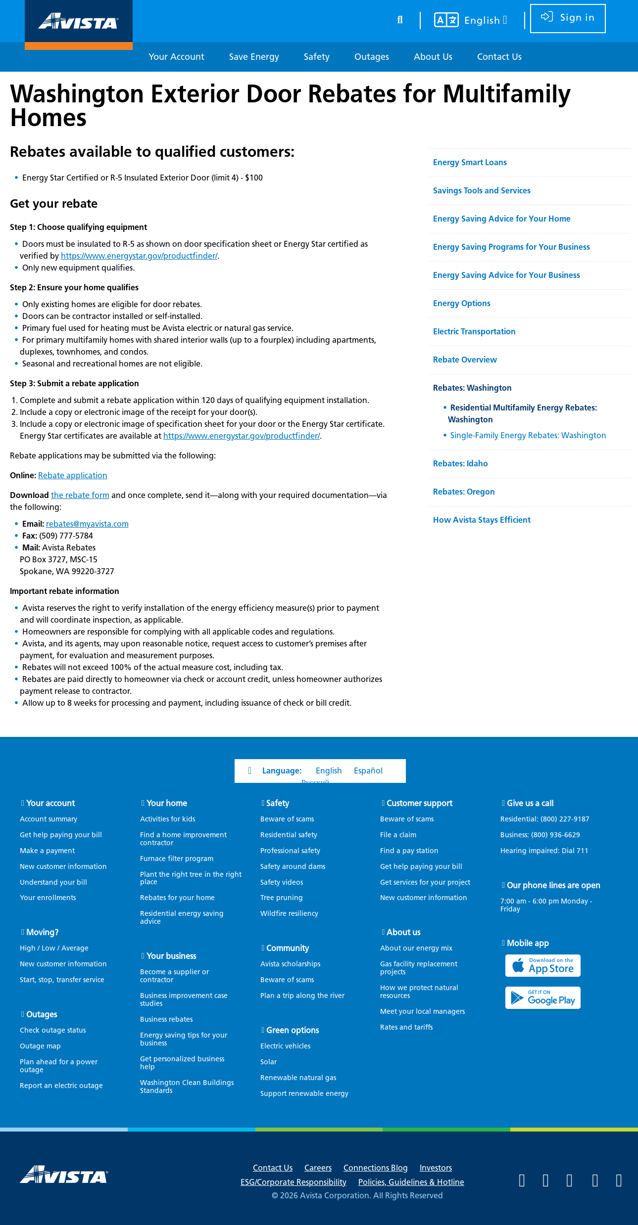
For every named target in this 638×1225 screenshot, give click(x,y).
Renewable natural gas (298, 1078)
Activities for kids (167, 819)
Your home (167, 803)
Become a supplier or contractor (174, 976)
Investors (436, 1168)
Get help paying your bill (61, 835)
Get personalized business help (182, 1063)
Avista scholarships (290, 964)
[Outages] (371, 57)
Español (368, 770)
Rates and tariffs (406, 1027)
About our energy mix (416, 948)
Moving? (42, 932)
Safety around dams (292, 866)
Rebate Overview (465, 359)
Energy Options (462, 303)
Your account (50, 803)
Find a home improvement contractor (183, 839)
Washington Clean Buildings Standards (187, 1087)
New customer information (63, 866)
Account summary (48, 819)
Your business (171, 956)
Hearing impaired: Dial (549, 851)
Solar (268, 1062)
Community (287, 948)
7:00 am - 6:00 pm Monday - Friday (546, 905)
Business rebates (166, 1019)
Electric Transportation (474, 331)
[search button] (399, 18)
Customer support (419, 803)
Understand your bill (53, 882)
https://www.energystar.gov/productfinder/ (139, 256)
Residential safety (288, 835)
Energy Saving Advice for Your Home (502, 219)
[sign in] (568, 18)
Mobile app (528, 943)
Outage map (40, 1046)
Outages (41, 1014)
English (329, 770)
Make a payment (47, 851)
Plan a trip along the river (302, 996)
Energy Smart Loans (470, 162)
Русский (315, 782)
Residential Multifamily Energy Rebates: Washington (522, 413)
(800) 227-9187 (564, 819)
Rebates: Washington (472, 388)
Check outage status (53, 1030)
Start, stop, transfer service (62, 980)
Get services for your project (425, 882)
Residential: (549, 819)
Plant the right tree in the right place (191, 878)
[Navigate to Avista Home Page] (79, 41)
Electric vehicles (285, 1046)
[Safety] (316, 57)
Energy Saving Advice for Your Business (506, 275)
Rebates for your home (177, 898)
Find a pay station (409, 851)
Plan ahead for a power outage (59, 1066)
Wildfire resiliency (289, 913)
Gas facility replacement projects (418, 968)
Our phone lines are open (553, 885)
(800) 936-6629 (554, 835)
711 (583, 851)
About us (403, 932)
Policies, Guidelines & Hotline (411, 1182)
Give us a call (530, 803)
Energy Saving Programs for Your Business (511, 247)
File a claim (398, 835)
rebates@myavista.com (87, 524)
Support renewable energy (304, 1093)
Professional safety (290, 851)
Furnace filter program (176, 859)
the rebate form (80, 495)
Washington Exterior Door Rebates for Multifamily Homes (290, 105)
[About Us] (433, 57)
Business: (545, 835)
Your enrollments (48, 898)
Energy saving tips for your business (183, 1039)
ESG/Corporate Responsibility (293, 1182)
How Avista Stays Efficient (482, 520)
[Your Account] (176, 57)
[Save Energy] (254, 57)
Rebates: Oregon (464, 492)
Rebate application (72, 475)
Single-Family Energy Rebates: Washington (528, 435)
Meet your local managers (422, 1011)
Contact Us (273, 1168)
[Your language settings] (464, 21)
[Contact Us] (499, 57)
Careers (318, 1168)
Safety (277, 803)
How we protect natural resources (419, 992)
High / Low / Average (54, 948)
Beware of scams (287, 819)
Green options (292, 1030)
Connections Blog (376, 1168)
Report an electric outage (61, 1086)
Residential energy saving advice (182, 917)
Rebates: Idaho (460, 463)
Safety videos (281, 882)
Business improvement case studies (184, 1000)
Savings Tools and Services (482, 190)
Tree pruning (281, 898)
